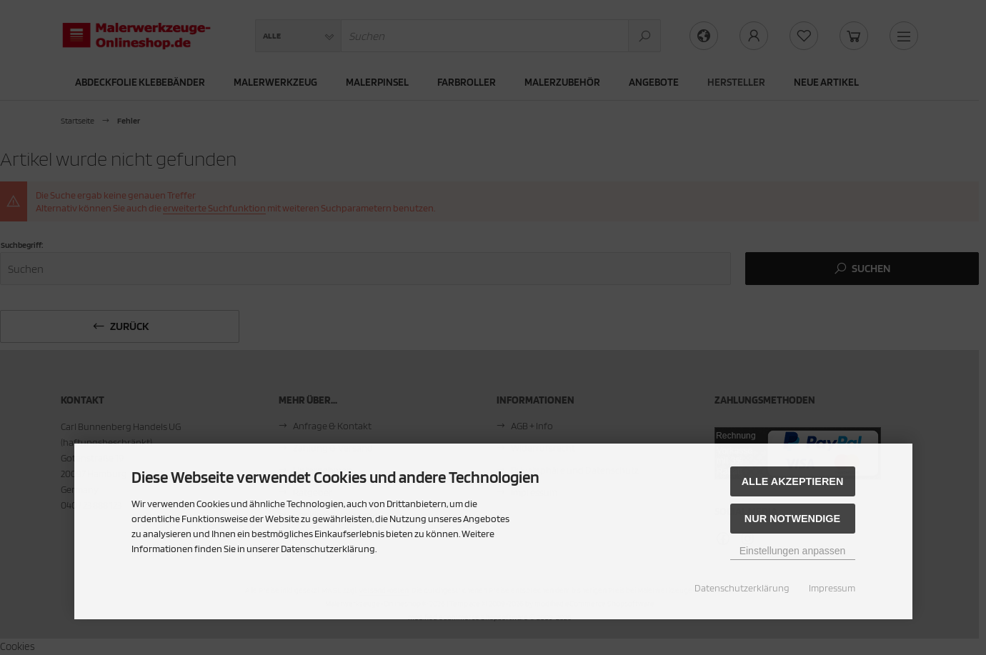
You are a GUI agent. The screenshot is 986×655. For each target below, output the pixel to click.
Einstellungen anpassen (793, 550)
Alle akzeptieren (793, 481)
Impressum (832, 588)
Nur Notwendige (792, 518)
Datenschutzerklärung (742, 588)
